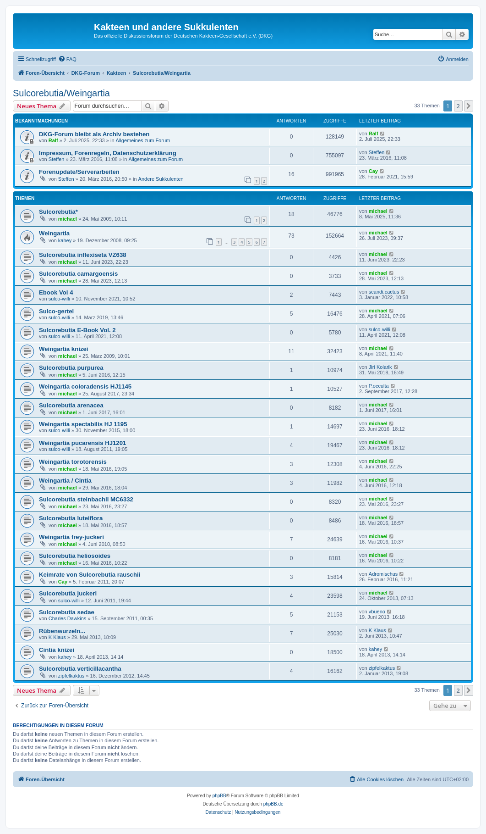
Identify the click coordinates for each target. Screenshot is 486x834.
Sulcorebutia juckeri (68, 593)
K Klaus (57, 637)
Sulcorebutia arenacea (71, 405)
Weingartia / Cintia (65, 480)
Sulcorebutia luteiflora (71, 518)
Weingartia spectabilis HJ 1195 (83, 424)
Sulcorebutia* (58, 211)
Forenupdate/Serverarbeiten (79, 171)
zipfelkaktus (71, 675)
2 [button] (458, 106)
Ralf (53, 140)
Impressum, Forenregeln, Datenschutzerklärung (107, 153)
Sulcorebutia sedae (66, 612)
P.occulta (379, 386)
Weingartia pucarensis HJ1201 (82, 442)
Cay (373, 171)
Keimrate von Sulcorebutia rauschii (89, 574)
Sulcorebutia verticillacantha (80, 668)
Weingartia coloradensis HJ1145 (85, 386)
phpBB (219, 795)
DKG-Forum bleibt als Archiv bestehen (94, 134)
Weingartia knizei (63, 348)
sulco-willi (59, 298)
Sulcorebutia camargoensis (78, 273)
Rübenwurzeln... (62, 631)
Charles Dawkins (68, 618)
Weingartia (54, 233)
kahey (64, 240)
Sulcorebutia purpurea (71, 367)
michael (67, 219)
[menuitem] (67, 59)
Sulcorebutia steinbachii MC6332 (86, 499)
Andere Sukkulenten (161, 179)
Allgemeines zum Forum (143, 140)
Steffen (57, 159)
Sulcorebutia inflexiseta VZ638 (82, 254)
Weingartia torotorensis (73, 461)
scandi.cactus (384, 292)
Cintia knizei (56, 649)
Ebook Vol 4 (56, 292)
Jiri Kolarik (380, 367)
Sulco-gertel (56, 311)
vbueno (377, 611)
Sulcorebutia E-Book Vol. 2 (77, 330)
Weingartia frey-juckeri (71, 537)
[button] (468, 105)
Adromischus (383, 574)
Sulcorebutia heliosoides (74, 555)
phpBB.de (273, 803)
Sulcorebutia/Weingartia (61, 93)
